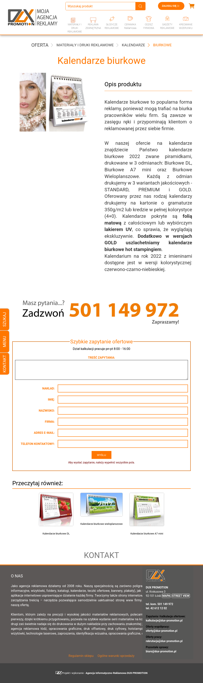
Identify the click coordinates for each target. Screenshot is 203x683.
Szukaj (4, 319)
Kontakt (4, 363)
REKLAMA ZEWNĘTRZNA (93, 26)
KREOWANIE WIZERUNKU (185, 26)
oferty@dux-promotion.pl (161, 630)
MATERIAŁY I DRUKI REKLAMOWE (75, 28)
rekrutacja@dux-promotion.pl (164, 641)
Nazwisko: (47, 410)
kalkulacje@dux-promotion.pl (164, 620)
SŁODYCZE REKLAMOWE (112, 26)
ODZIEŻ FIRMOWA (148, 26)
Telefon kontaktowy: (38, 444)
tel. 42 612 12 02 (156, 608)
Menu (4, 341)
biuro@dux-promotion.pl (161, 651)
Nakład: (48, 388)
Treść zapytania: (101, 357)
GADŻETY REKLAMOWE (167, 26)
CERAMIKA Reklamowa (130, 26)
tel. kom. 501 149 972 (159, 604)
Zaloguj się (171, 6)
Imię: (51, 399)
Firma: (50, 421)
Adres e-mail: (44, 433)
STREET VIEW (180, 595)
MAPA (166, 595)
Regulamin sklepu (81, 656)
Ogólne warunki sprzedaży (116, 656)
